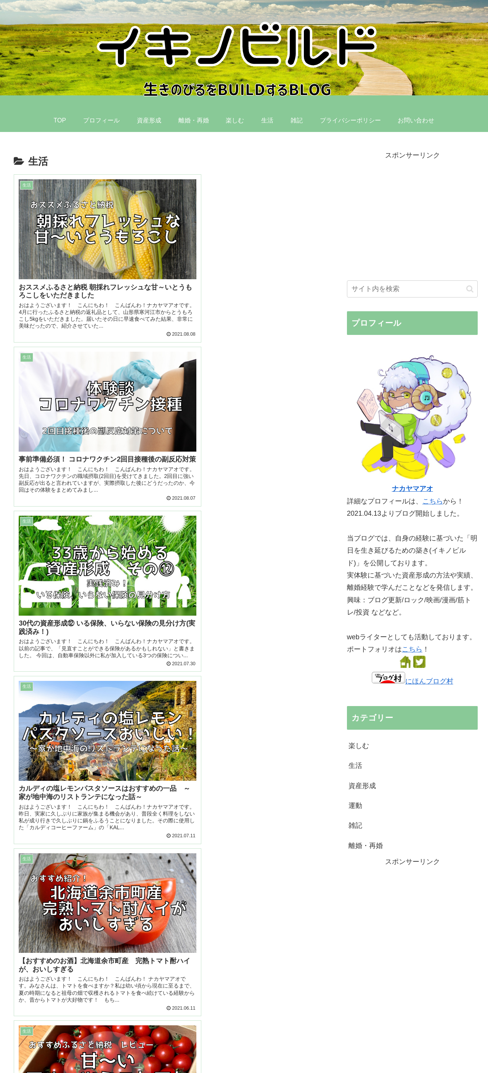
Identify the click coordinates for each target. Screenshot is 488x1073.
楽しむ (358, 746)
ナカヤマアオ (412, 488)
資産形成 (362, 786)
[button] (470, 289)
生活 (355, 765)
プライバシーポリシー (411, 1049)
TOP (205, 1049)
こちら (432, 501)
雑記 (355, 825)
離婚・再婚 (365, 845)
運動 (355, 805)
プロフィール (235, 1049)
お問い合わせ (462, 1049)
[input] (412, 289)
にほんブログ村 (412, 681)
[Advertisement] (167, 906)
